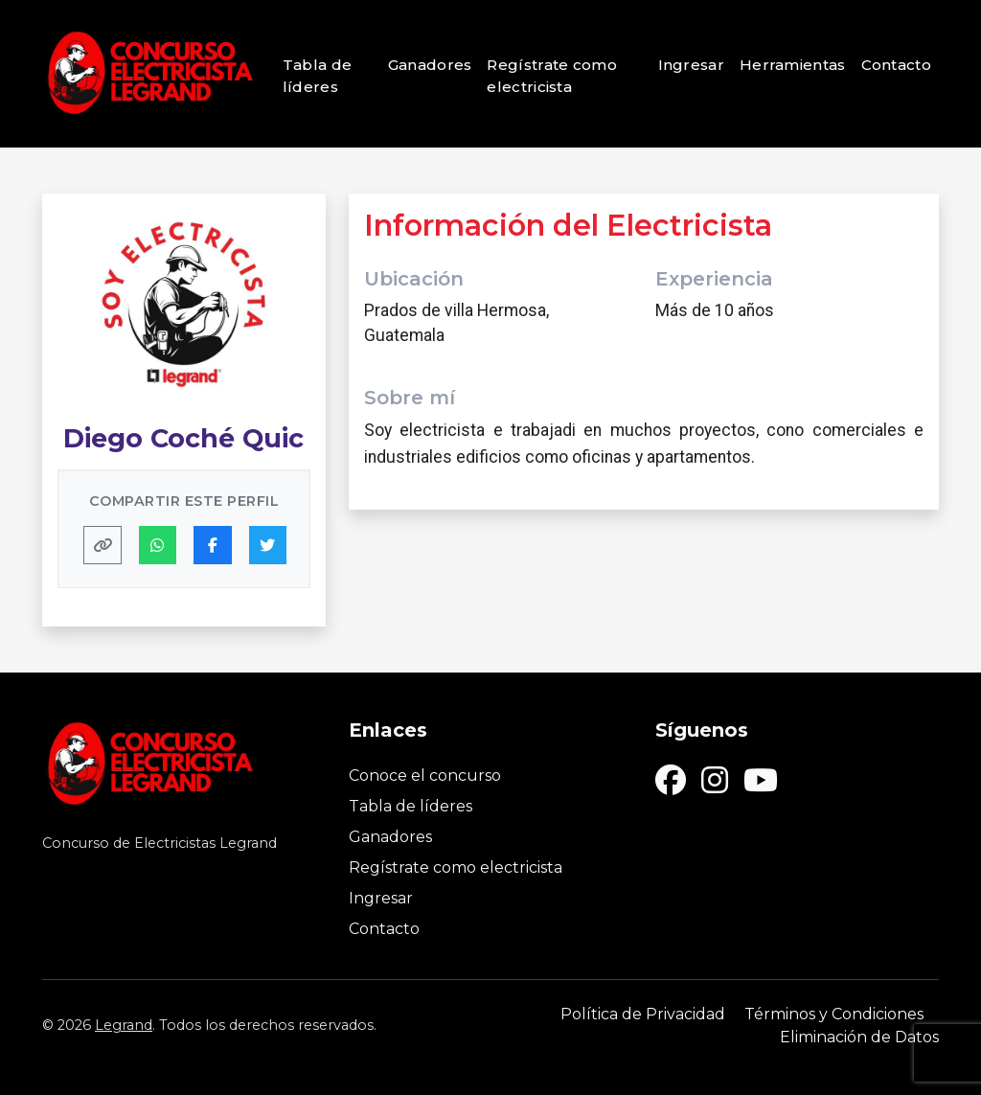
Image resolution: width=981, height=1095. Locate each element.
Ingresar (691, 65)
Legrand (123, 1025)
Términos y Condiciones (834, 1014)
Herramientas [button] (793, 65)
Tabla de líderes (317, 76)
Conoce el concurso (425, 775)
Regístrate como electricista (552, 76)
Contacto (896, 65)
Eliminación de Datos (859, 1037)
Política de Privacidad (642, 1014)
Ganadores (430, 65)
